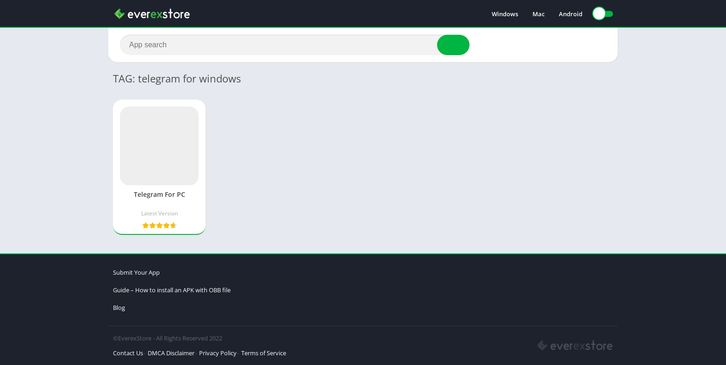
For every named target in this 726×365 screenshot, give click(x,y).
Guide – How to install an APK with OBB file (172, 290)
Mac (538, 14)
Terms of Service (263, 353)
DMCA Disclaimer (171, 353)
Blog (119, 307)
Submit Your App (136, 272)
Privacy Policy (218, 353)
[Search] (294, 45)
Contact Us (128, 353)
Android (570, 14)
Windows (505, 14)
